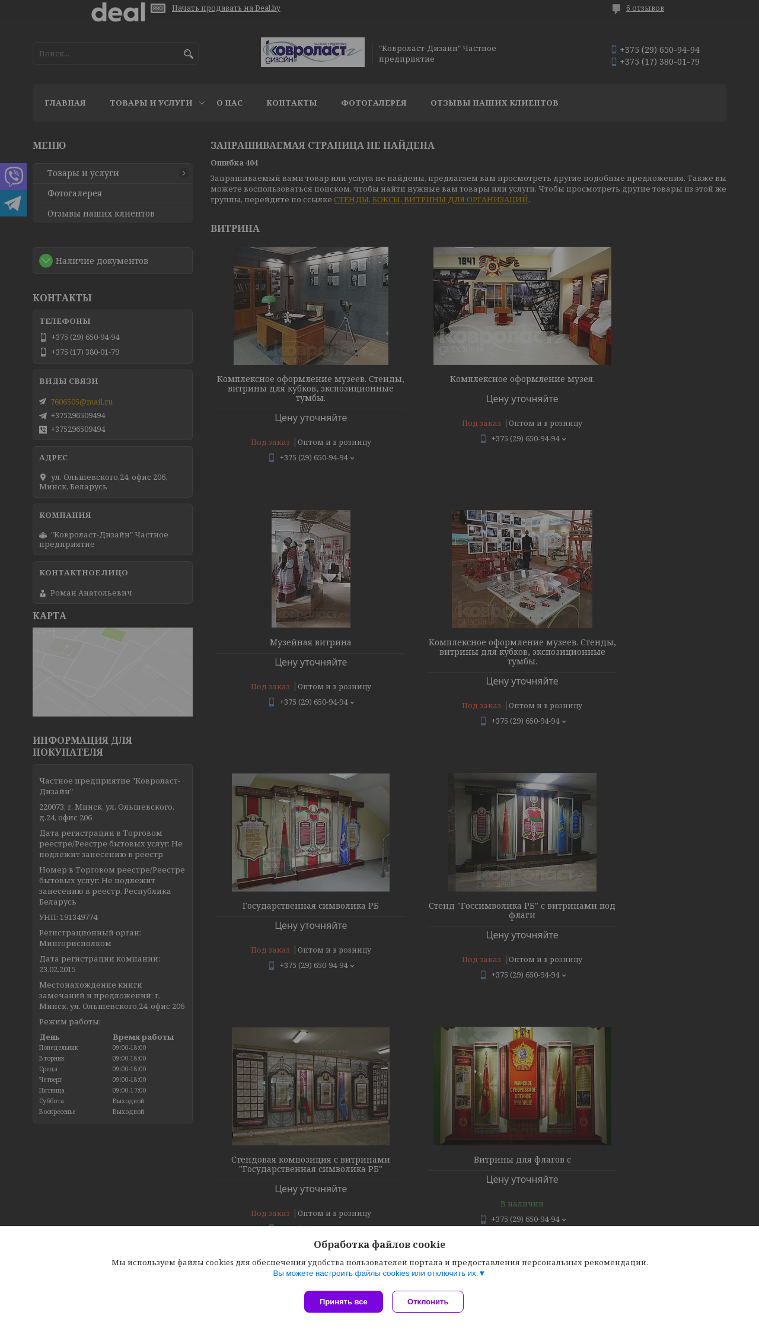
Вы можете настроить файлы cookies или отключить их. (375, 1275)
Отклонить (430, 1301)
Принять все (344, 1301)
